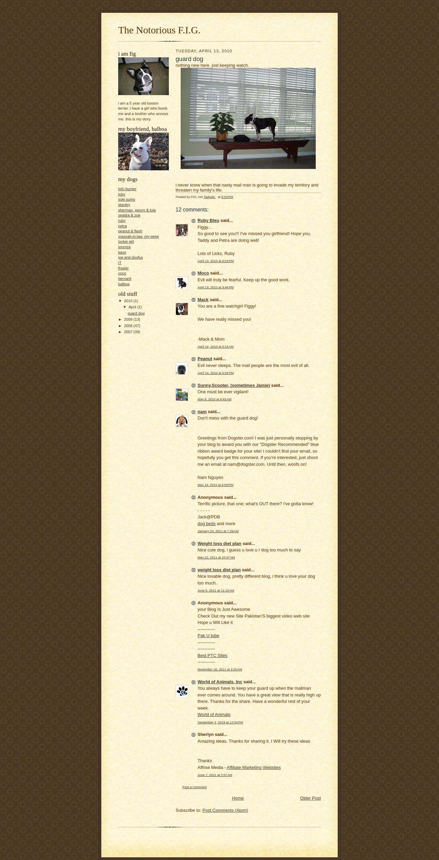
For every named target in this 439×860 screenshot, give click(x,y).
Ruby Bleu (208, 220)
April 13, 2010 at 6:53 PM (216, 261)
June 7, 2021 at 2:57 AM (215, 775)
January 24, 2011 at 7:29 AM (218, 531)
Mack (203, 299)
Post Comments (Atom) (225, 810)
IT (120, 263)
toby (121, 194)
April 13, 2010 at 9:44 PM (216, 287)
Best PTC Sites (212, 655)
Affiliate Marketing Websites (254, 767)
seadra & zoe (129, 215)
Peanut (205, 358)
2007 (128, 332)
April (133, 307)
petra (122, 226)
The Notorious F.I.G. (159, 30)
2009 (128, 319)
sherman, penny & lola (137, 210)
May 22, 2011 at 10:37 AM (216, 557)
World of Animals (214, 714)
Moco (203, 273)
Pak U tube (208, 635)
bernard (124, 279)
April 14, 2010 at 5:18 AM (216, 346)
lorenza (124, 247)
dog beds (207, 523)
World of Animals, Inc (220, 681)
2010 (128, 301)
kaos (122, 252)
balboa (124, 284)
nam (202, 411)
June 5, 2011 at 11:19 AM (216, 590)
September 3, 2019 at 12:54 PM (220, 722)
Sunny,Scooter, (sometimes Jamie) (234, 385)
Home (238, 798)
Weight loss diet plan (219, 543)
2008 (128, 326)
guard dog (136, 313)
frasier (123, 268)
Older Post (310, 798)
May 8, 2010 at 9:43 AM (214, 399)
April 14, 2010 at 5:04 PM (216, 373)
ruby (122, 221)
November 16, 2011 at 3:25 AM (220, 669)
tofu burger (127, 189)
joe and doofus (130, 257)
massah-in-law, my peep (138, 236)
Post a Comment (194, 787)
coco (122, 273)
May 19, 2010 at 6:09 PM (215, 485)
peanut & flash (130, 231)
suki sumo (126, 199)
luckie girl (126, 241)
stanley (124, 205)
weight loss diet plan (219, 569)
